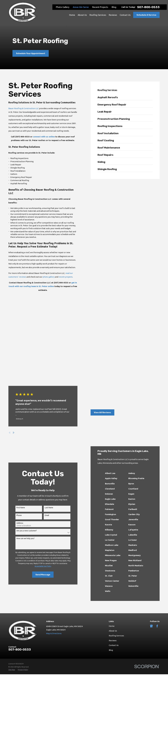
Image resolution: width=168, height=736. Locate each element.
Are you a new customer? (24, 462)
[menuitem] (129, 98)
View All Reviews (105, 343)
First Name (18, 439)
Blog (114, 7)
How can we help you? (23, 469)
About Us (113, 562)
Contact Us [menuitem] (125, 15)
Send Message (40, 505)
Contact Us (114, 576)
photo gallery (46, 277)
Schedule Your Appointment (30, 53)
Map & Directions (54, 564)
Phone (16, 446)
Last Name (46, 439)
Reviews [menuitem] (113, 15)
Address (17, 454)
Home (111, 557)
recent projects (63, 277)
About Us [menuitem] (82, 15)
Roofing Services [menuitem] (98, 15)
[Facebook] (157, 557)
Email (44, 446)
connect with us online (41, 136)
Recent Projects (100, 7)
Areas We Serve (81, 7)
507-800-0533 (148, 7)
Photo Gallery (62, 7)
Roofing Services (116, 566)
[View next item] (10, 364)
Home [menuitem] (72, 15)
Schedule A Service (146, 15)
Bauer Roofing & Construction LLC (21, 108)
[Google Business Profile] (151, 557)
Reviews (113, 571)
